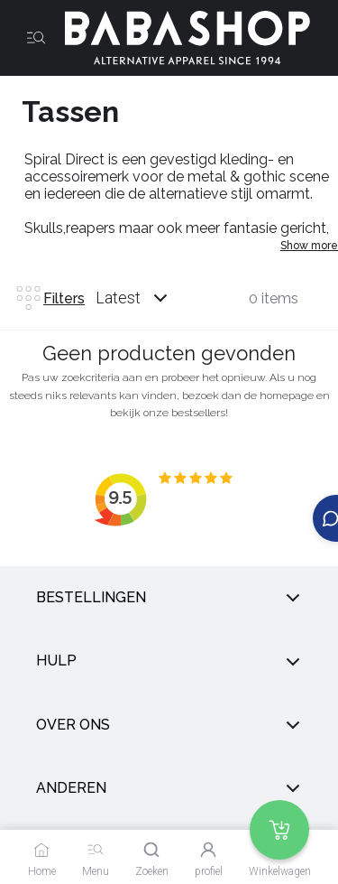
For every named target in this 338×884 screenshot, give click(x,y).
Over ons (169, 725)
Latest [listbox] (118, 297)
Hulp (169, 661)
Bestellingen (169, 598)
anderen (169, 788)
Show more (309, 245)
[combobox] (149, 298)
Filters (49, 298)
